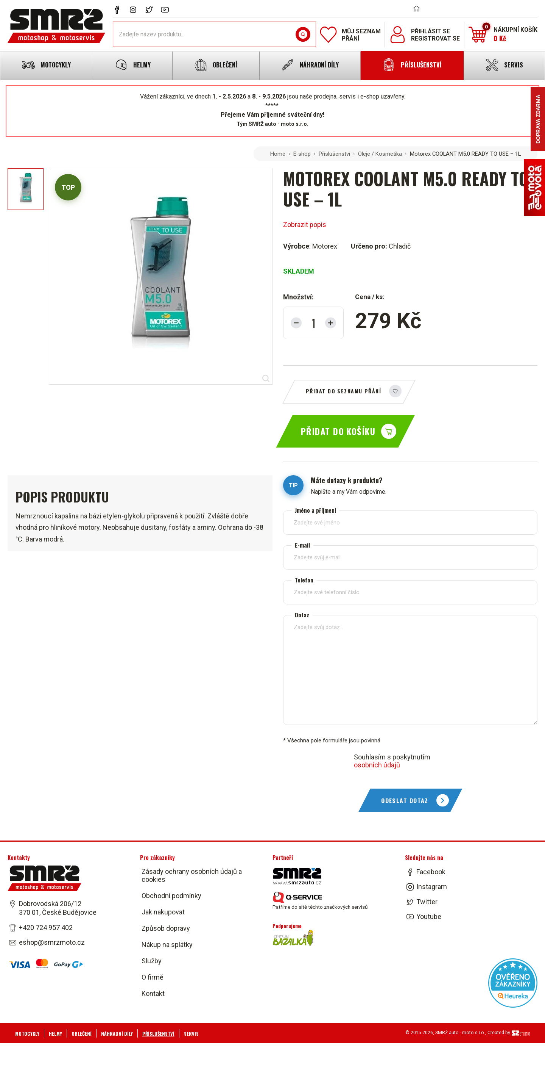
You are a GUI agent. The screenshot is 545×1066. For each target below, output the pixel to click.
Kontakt (153, 993)
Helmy (55, 1033)
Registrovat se (435, 38)
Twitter (427, 902)
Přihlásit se (430, 31)
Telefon (304, 580)
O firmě (153, 977)
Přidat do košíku (338, 431)
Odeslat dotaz (404, 800)
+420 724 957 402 (46, 927)
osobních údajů (377, 765)
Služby (152, 961)
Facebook (430, 872)
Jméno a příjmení (315, 510)
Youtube (428, 916)
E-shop (302, 153)
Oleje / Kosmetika (380, 153)
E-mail (302, 545)
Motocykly (27, 1033)
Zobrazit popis (304, 225)
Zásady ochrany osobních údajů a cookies (192, 875)
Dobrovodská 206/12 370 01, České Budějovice (58, 908)
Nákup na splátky (167, 945)
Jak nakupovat (163, 912)
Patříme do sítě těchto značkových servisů (319, 901)
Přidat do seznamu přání (343, 391)
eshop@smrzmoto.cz (52, 942)
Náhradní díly (117, 1033)
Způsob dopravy (166, 928)
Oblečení (82, 1033)
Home (277, 153)
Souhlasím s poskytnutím (392, 761)
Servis (191, 1033)
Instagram (431, 887)
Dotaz (302, 615)
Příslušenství (334, 153)
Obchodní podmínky (171, 896)
